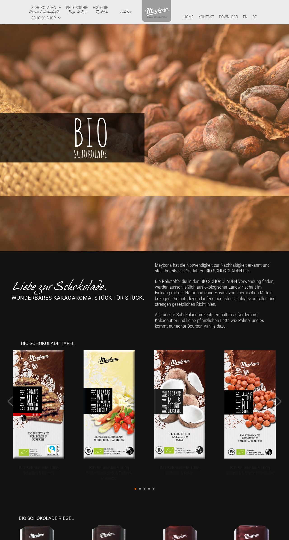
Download (228, 16)
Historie (100, 7)
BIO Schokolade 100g (38, 467)
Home (188, 16)
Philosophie (77, 7)
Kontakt (206, 16)
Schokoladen (46, 8)
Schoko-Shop (46, 18)
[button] (135, 489)
